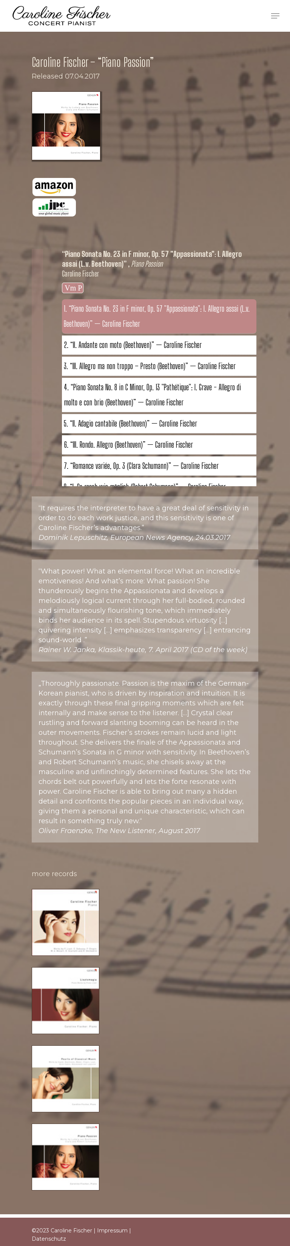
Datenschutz (49, 1238)
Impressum (112, 1230)
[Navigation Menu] (275, 16)
